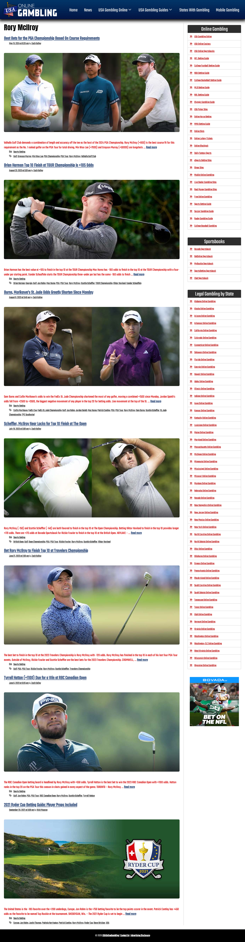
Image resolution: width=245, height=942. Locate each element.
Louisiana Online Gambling (205, 425)
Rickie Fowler (65, 542)
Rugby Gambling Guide (203, 219)
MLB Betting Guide (201, 88)
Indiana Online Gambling (204, 396)
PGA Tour (64, 156)
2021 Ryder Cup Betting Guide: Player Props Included (40, 805)
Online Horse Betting (202, 117)
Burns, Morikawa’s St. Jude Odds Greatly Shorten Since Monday (48, 292)
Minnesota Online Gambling (205, 462)
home (73, 10)
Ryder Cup (88, 923)
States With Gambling (194, 10)
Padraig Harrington (50, 923)
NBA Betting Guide (201, 73)
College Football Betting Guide (207, 66)
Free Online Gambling (203, 197)
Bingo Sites (199, 168)
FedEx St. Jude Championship (49, 410)
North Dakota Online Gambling (206, 542)
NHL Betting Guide (201, 95)
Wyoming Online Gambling (205, 665)
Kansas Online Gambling (204, 411)
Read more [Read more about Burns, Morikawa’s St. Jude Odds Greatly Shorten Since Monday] (155, 401)
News (88, 10)
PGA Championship (52, 156)
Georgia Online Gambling (204, 367)
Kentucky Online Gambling (205, 418)
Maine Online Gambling (203, 432)
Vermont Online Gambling (204, 622)
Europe (16, 923)
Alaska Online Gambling (204, 309)
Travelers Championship (80, 669)
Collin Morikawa (20, 410)
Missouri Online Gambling (205, 476)
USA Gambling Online (115, 10)
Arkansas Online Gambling (205, 323)
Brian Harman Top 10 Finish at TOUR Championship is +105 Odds (49, 165)
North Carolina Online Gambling (207, 534)
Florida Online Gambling (204, 360)
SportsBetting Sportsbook (205, 271)
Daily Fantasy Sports (202, 153)
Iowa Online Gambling (203, 403)
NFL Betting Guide (201, 58)
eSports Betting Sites (203, 160)
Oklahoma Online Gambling (205, 556)
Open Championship (37, 542)
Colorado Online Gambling (205, 338)
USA (107, 923)
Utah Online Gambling (203, 614)
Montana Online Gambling (205, 483)
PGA (58, 283)
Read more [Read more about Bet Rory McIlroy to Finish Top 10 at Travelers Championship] (142, 660)
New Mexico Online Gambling (206, 520)
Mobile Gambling (227, 10)
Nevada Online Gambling (204, 498)
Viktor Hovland (119, 283)
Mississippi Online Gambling (206, 469)
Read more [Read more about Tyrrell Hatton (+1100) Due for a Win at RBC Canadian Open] (129, 787)
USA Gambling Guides (156, 10)
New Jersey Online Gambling (206, 513)
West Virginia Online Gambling (206, 651)
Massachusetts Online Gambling (207, 447)
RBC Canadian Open (48, 796)
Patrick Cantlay (103, 410)
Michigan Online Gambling (205, 454)
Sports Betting (19, 152)
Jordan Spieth (81, 410)
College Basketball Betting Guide (207, 80)
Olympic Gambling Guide (204, 102)
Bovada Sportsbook (202, 249)
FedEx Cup (32, 410)
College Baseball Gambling (205, 226)
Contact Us (124, 936)
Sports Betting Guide (202, 204)
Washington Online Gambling (206, 636)
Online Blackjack (201, 146)
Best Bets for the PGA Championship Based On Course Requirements (52, 38)
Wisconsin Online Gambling (205, 658)
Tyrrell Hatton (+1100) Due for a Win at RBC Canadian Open (45, 678)
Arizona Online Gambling (204, 316)
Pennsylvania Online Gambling (206, 571)
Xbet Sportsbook (201, 278)
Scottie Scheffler (88, 283)
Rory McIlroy (74, 156)
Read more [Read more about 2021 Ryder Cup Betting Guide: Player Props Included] (130, 914)
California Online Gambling (205, 331)
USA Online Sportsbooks (204, 51)
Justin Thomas (35, 923)
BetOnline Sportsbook (203, 256)
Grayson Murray (24, 156)
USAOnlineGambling (110, 936)
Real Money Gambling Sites (205, 189)
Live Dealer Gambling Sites (205, 182)
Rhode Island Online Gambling (206, 578)
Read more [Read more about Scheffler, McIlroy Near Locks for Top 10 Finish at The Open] (136, 533)
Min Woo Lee (37, 156)
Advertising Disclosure (140, 936)
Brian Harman (19, 283)
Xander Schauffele (133, 283)
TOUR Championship (103, 283)
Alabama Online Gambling (205, 301)
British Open (18, 542)
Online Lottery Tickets (203, 139)
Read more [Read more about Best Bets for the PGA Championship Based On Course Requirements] (151, 147)
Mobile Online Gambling (204, 175)
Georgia (29, 283)
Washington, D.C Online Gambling (208, 644)
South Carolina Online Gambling (207, 585)
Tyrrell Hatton (89, 796)
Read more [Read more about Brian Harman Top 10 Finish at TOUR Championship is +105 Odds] (138, 274)
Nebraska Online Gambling (205, 491)
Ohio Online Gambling (203, 549)
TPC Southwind (28, 415)
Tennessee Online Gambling (205, 600)
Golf (15, 156)
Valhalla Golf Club (88, 156)
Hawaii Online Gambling (204, 374)
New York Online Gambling (205, 527)
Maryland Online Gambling (205, 440)
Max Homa (50, 283)
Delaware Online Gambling (205, 352)
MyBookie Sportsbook (203, 264)
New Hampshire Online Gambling (207, 505)
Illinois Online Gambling (204, 389)
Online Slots (199, 131)
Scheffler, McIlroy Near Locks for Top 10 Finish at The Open (45, 424)
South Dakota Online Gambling (206, 593)
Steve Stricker (99, 923)
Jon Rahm (41, 283)
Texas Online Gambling (203, 607)
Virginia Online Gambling (204, 629)
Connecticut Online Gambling (206, 345)
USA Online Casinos (202, 44)
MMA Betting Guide (202, 124)
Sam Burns (140, 410)
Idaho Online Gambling (203, 382)
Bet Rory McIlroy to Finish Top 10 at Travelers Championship (46, 550)
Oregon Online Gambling (204, 564)
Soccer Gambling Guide (204, 211)
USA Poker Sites (201, 109)
